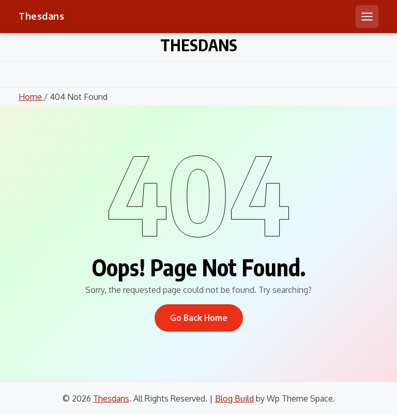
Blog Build (234, 398)
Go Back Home (198, 318)
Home (31, 97)
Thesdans (41, 16)
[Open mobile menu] (367, 16)
